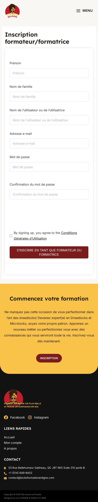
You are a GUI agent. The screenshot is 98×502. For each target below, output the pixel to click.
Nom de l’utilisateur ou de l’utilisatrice (37, 110)
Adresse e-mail (21, 134)
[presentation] (36, 212)
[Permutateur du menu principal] (84, 10)
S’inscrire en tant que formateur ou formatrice (49, 252)
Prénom (15, 63)
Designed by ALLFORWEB (16, 498)
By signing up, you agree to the (45, 236)
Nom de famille (21, 87)
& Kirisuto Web (37, 498)
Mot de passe (20, 157)
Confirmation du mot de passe (32, 184)
